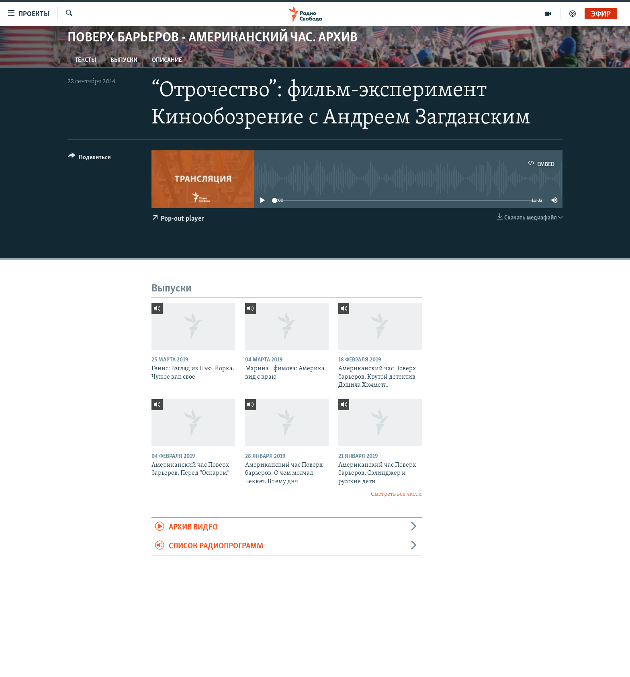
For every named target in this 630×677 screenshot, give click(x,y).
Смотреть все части (396, 494)
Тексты (85, 60)
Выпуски (123, 60)
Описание (167, 60)
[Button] (89, 158)
